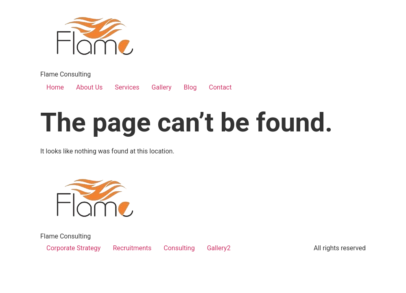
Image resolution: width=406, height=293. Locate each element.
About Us (89, 87)
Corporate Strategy (73, 248)
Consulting (179, 248)
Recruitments (132, 248)
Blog (190, 87)
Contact (220, 87)
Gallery (162, 87)
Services (127, 87)
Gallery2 (219, 248)
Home (55, 87)
